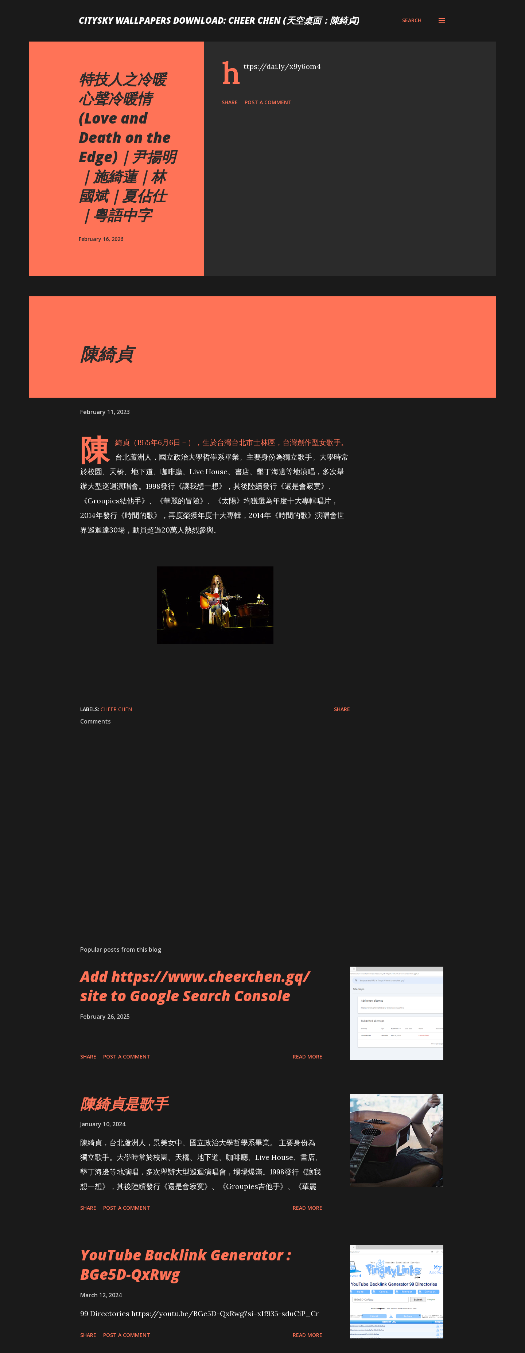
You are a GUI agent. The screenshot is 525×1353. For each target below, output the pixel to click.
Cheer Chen (116, 709)
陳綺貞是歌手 (124, 1103)
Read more (307, 1056)
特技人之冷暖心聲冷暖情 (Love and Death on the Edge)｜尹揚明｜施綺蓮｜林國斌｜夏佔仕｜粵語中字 (127, 147)
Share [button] (230, 102)
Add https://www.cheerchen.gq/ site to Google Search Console (195, 986)
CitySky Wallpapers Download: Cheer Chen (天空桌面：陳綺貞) (219, 20)
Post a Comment (268, 102)
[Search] (411, 20)
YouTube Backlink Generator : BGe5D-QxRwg (185, 1264)
